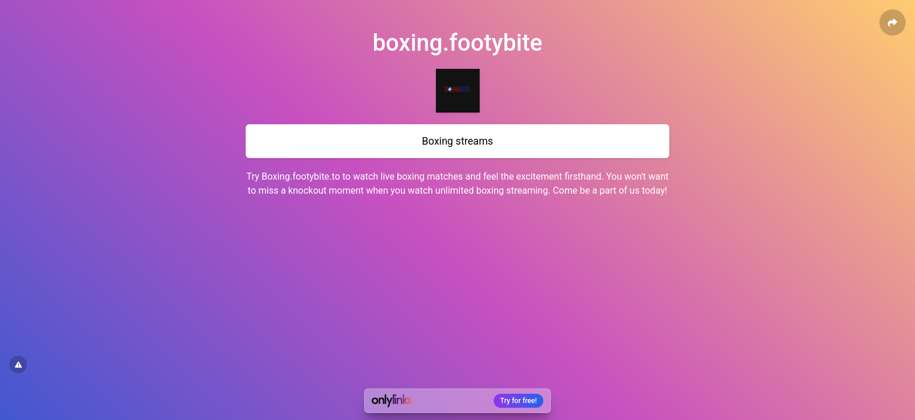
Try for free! (518, 401)
